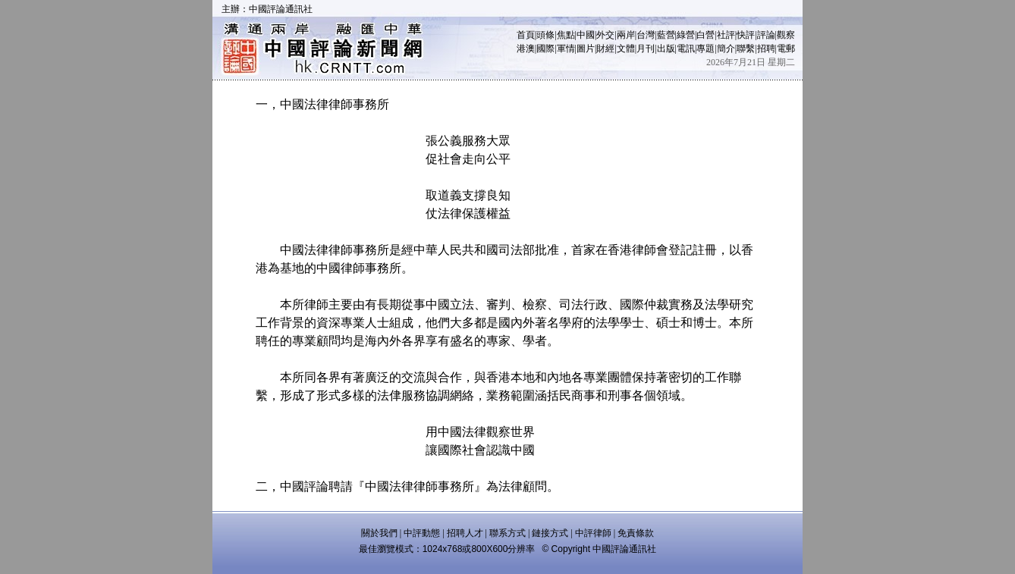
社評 (726, 35)
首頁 (526, 35)
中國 (586, 35)
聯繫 (746, 48)
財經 (605, 48)
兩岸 (626, 35)
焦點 (566, 35)
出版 (666, 48)
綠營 (686, 35)
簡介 (726, 48)
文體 (626, 48)
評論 (766, 35)
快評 (746, 35)
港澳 (526, 48)
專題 (705, 48)
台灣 (645, 35)
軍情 (566, 48)
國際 (545, 48)
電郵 (786, 48)
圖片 (586, 48)
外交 (605, 35)
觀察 (786, 35)
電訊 (686, 48)
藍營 (666, 35)
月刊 (645, 48)
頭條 (545, 35)
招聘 (766, 48)
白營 (705, 35)
